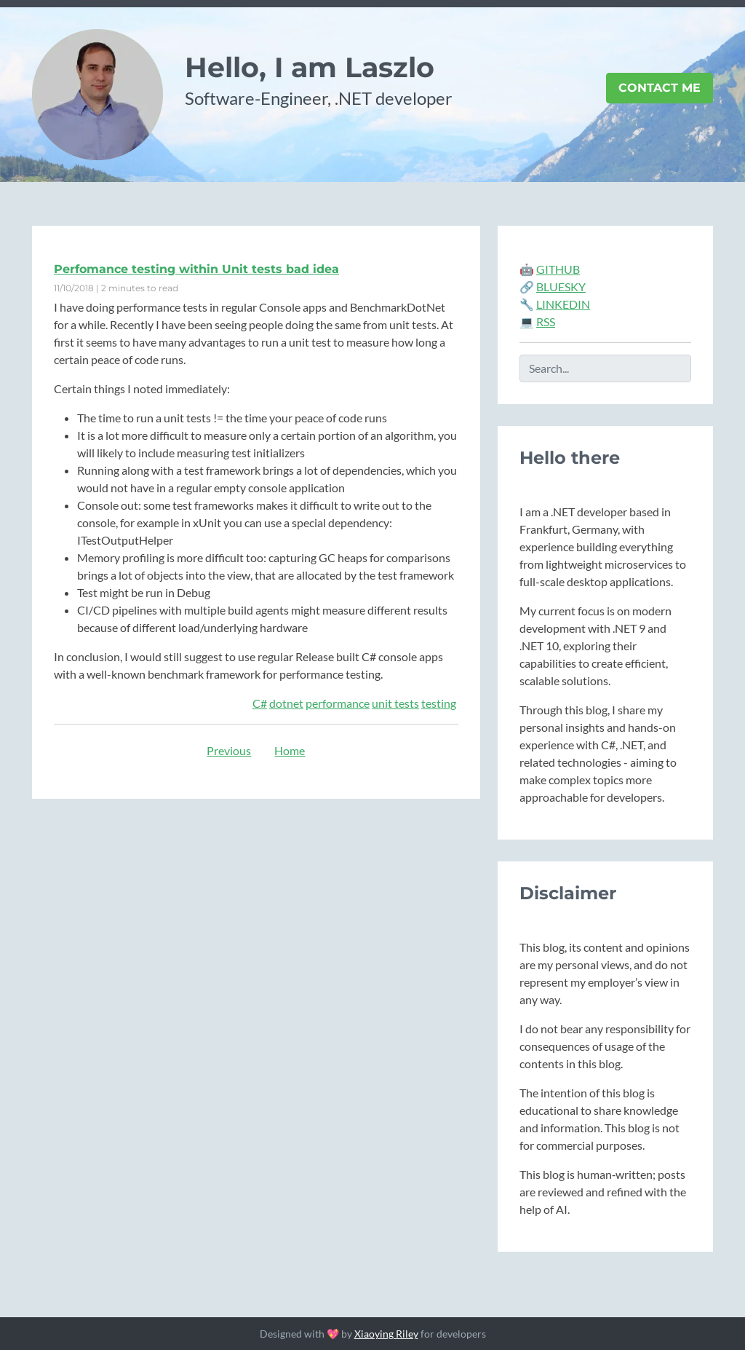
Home (289, 750)
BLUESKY (561, 286)
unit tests (395, 703)
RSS (545, 321)
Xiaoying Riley (386, 1333)
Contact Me (659, 88)
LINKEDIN (563, 304)
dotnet (286, 703)
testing (438, 703)
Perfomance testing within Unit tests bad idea (196, 269)
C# (259, 703)
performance (338, 703)
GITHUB (558, 269)
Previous (229, 750)
